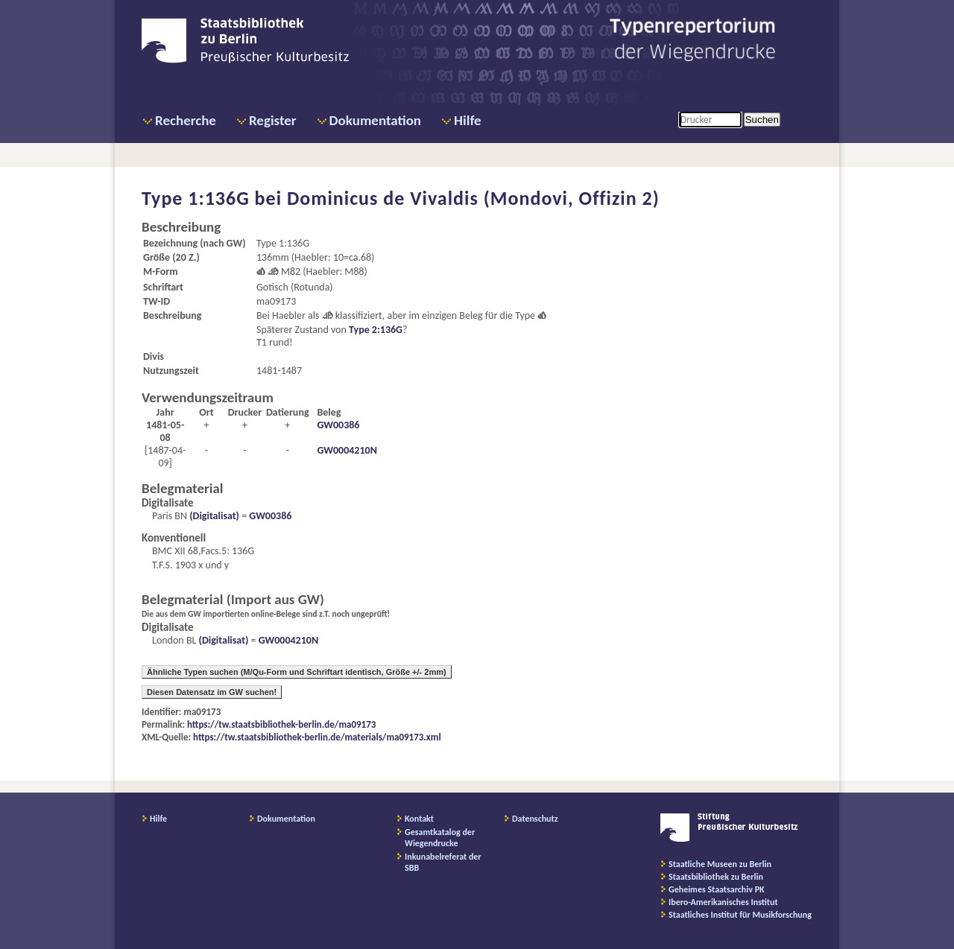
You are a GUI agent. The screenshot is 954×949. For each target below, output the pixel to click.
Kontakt (419, 818)
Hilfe (467, 120)
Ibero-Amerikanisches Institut (723, 902)
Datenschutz (535, 818)
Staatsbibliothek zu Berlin (716, 877)
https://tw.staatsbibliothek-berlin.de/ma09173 (281, 724)
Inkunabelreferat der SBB (443, 862)
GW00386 (338, 425)
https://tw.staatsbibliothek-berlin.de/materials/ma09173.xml (317, 737)
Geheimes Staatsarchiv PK (717, 889)
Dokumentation (375, 120)
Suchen (762, 119)
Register (273, 120)
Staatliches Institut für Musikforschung (740, 915)
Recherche (185, 120)
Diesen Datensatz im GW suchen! (212, 692)
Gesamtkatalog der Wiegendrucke (440, 837)
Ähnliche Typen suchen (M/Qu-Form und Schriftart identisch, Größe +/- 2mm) (296, 671)
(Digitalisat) (213, 516)
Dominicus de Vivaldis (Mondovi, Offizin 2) (473, 198)
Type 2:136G (375, 329)
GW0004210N (346, 450)
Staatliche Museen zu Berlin (720, 864)
